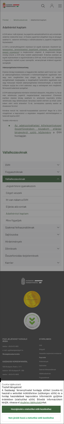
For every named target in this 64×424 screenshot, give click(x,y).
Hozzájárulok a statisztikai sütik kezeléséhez (31, 409)
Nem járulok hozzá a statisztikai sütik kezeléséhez (31, 418)
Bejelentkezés (52, 6)
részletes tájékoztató (31, 402)
